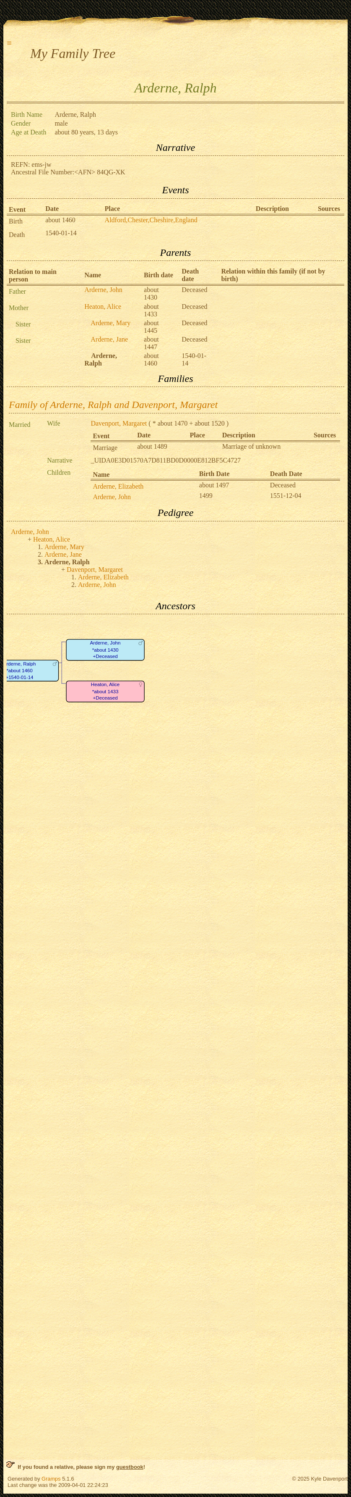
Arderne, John (103, 289)
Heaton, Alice (102, 306)
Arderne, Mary (110, 322)
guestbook (129, 1467)
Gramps (51, 1479)
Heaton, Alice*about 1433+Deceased (105, 691)
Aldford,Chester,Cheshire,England (151, 220)
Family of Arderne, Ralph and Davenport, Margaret (113, 404)
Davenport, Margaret (119, 423)
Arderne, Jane (109, 339)
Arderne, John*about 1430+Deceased (105, 650)
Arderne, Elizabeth (118, 486)
